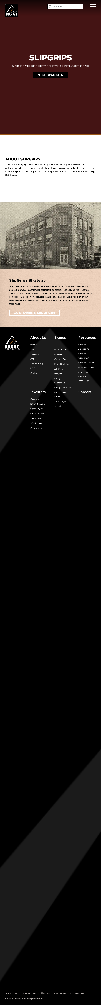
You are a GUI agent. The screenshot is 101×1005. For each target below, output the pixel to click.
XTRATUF (59, 369)
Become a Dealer (86, 367)
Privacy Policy (11, 993)
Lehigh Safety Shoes (61, 394)
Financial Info (37, 413)
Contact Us (35, 373)
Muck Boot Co (61, 364)
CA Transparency (76, 993)
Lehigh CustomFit (59, 380)
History (33, 344)
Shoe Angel (60, 401)
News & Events (37, 404)
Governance (36, 428)
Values (33, 349)
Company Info (37, 409)
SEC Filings (36, 423)
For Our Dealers (86, 362)
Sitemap (63, 993)
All (55, 344)
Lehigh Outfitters (62, 387)
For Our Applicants (83, 346)
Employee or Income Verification (84, 376)
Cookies (41, 993)
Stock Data (35, 418)
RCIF (32, 368)
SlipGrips (58, 406)
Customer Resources (34, 312)
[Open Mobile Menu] (93, 6)
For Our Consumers (83, 355)
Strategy (34, 354)
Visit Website (51, 74)
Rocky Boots (60, 349)
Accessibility (52, 993)
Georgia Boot (61, 359)
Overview (35, 399)
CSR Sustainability (36, 361)
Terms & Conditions (27, 993)
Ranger (58, 373)
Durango (58, 354)
